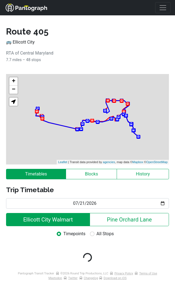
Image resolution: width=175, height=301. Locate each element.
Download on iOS (115, 278)
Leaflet (62, 162)
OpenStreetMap (157, 162)
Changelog (91, 278)
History (143, 174)
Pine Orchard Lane (129, 219)
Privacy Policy (123, 273)
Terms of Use (148, 273)
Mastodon (55, 278)
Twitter (73, 278)
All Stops (105, 233)
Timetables (36, 174)
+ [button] (13, 81)
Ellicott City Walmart (48, 219)
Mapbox (137, 162)
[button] (13, 102)
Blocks (91, 174)
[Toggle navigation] (163, 7)
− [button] (13, 90)
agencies (109, 162)
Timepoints (74, 233)
